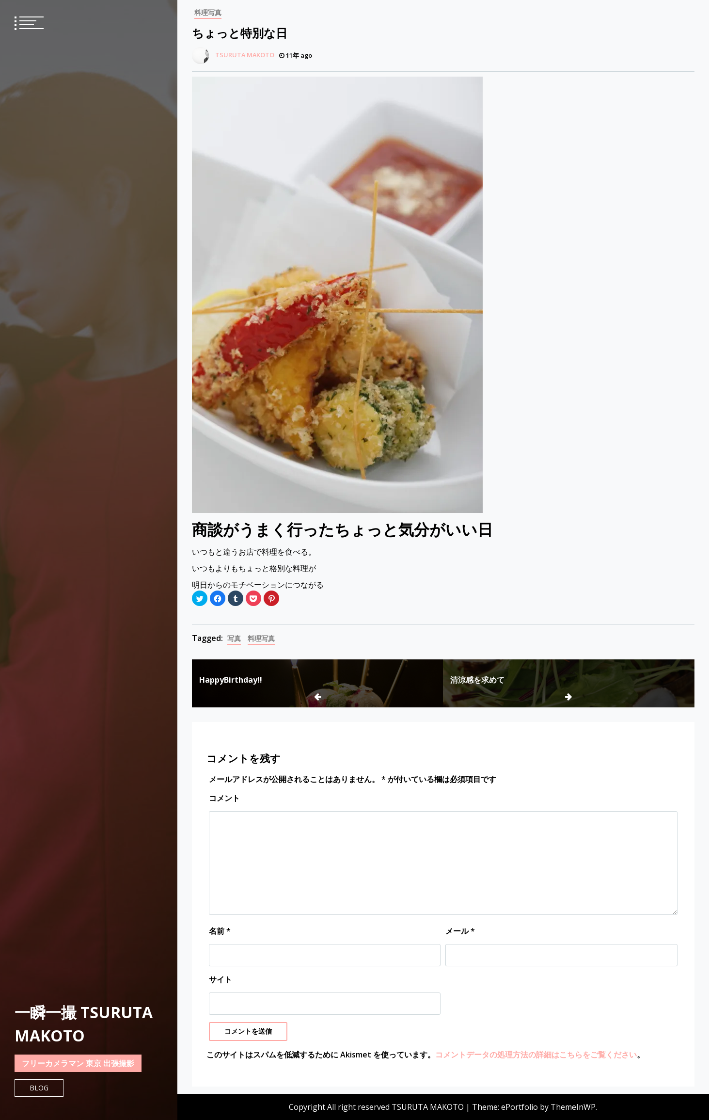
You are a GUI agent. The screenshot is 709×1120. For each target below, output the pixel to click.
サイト (220, 979)
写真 (234, 638)
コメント (224, 798)
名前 (220, 931)
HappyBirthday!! (230, 679)
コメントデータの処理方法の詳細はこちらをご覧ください (536, 1054)
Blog (39, 1087)
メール (460, 931)
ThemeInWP (573, 1107)
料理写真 (207, 12)
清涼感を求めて (477, 679)
